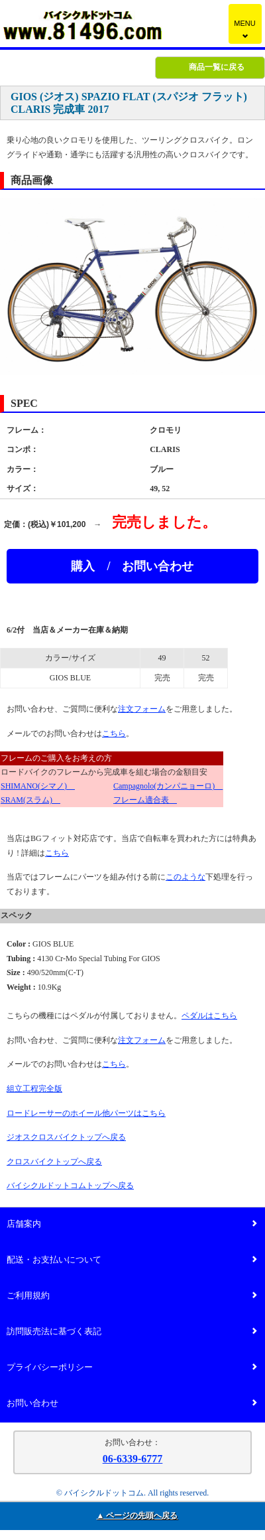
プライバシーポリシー (132, 1368)
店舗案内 (132, 1224)
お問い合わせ (132, 1404)
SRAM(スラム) (30, 800)
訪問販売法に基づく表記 (132, 1332)
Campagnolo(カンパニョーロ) (168, 786)
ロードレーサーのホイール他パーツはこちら (86, 1113)
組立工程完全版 (34, 1088)
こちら (114, 733)
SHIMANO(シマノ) (38, 786)
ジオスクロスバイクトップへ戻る (66, 1137)
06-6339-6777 (133, 1458)
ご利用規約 (132, 1296)
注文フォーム (142, 709)
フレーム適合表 (145, 800)
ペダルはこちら (209, 1015)
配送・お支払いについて (132, 1260)
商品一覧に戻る (216, 67)
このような (185, 877)
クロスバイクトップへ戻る (54, 1161)
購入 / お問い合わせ (132, 566)
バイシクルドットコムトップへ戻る (70, 1185)
